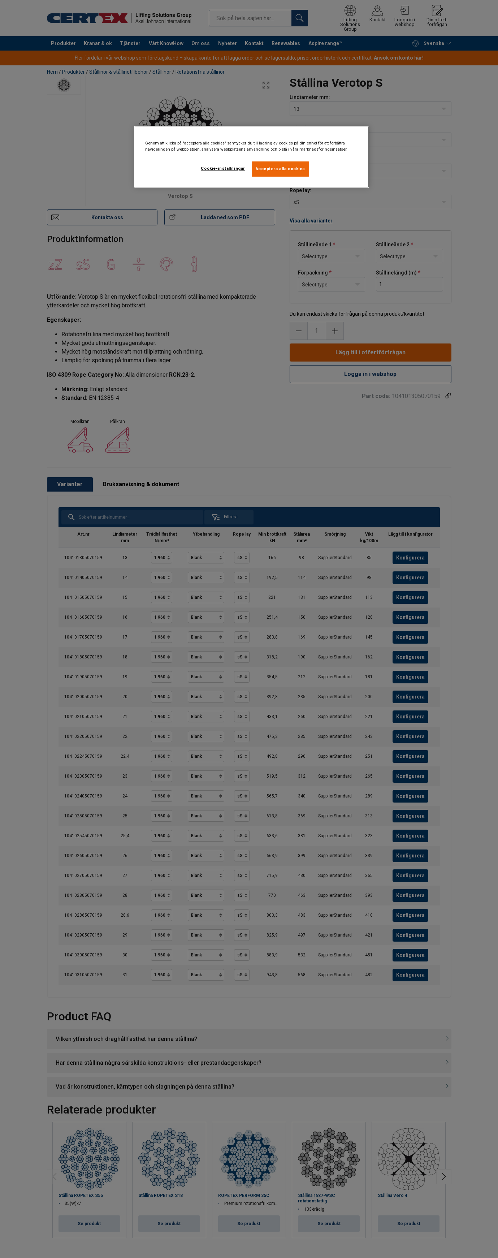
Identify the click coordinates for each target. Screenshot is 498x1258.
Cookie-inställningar (223, 168)
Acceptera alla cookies (281, 168)
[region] (251, 157)
